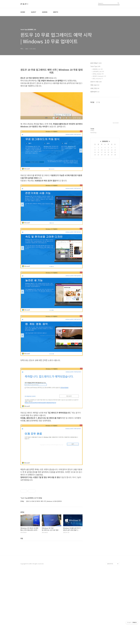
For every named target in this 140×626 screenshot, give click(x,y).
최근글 (92, 102)
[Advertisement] (51, 379)
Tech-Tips (95, 66)
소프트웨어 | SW (98, 71)
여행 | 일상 (94, 85)
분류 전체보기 (96, 63)
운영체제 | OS (98, 69)
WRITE (55, 12)
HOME (22, 12)
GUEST (33, 12)
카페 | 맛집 (94, 88)
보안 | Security (98, 78)
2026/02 (105, 141)
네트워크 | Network (99, 76)
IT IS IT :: (24, 4)
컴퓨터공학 (94, 92)
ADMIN (44, 12)
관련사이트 (110, 618)
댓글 (21, 593)
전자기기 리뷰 (96, 82)
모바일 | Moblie (98, 74)
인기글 (98, 102)
